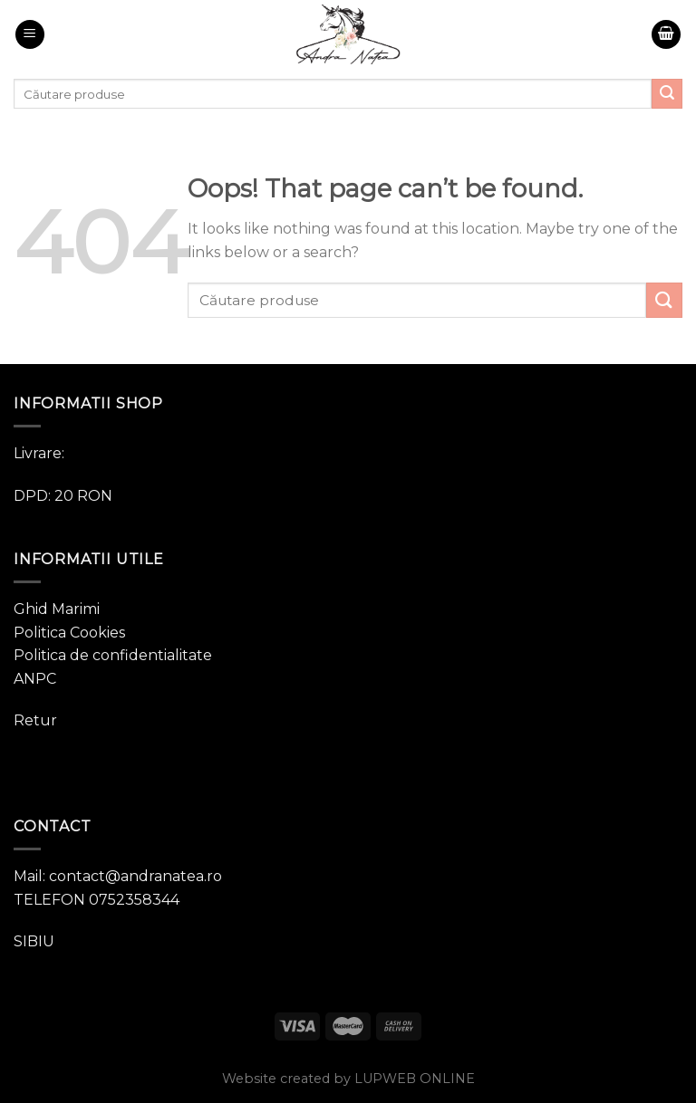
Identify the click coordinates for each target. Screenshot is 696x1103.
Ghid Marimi (57, 609)
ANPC (35, 678)
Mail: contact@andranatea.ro (118, 876)
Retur (35, 720)
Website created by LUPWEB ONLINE (348, 1078)
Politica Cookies (69, 632)
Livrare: (39, 453)
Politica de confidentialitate (113, 655)
